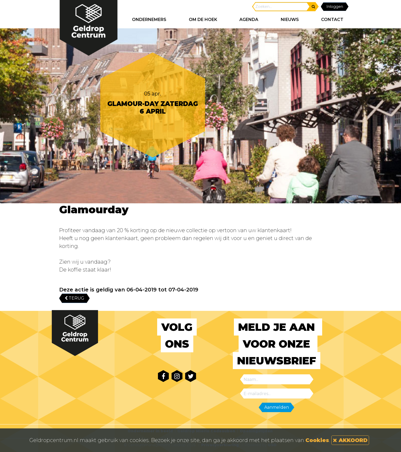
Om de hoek (203, 19)
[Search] (281, 7)
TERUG (74, 298)
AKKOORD (350, 440)
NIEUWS (290, 19)
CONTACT (332, 19)
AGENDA (248, 19)
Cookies (317, 440)
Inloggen (334, 6)
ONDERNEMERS (149, 19)
